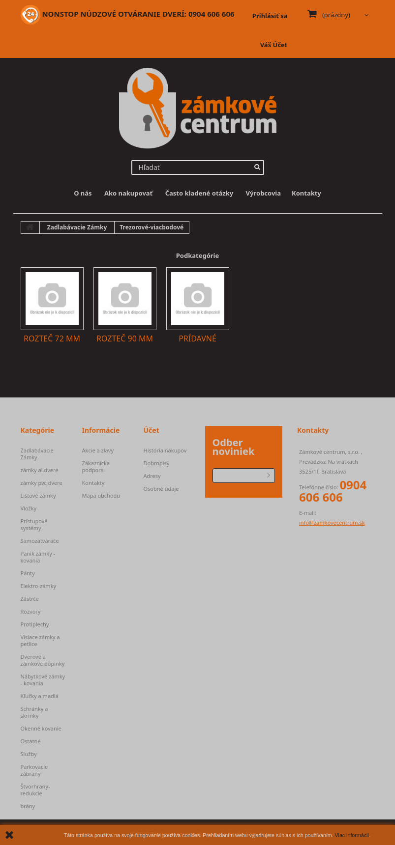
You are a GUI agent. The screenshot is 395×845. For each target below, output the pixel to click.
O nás (82, 193)
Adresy (152, 476)
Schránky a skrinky (34, 712)
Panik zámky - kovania (38, 557)
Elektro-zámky (39, 586)
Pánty (28, 573)
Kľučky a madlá (40, 696)
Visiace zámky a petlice (40, 641)
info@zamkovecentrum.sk (332, 522)
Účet (151, 430)
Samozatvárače (40, 540)
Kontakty (306, 193)
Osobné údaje (161, 488)
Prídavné (197, 338)
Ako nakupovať (128, 193)
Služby (29, 754)
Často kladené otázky (199, 193)
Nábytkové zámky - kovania (43, 680)
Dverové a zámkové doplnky (43, 660)
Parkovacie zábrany (34, 770)
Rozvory (31, 611)
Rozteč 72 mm (52, 338)
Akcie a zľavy (98, 450)
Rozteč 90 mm (124, 338)
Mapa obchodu (101, 495)
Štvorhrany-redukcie (35, 790)
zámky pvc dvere (41, 482)
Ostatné (31, 741)
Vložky (29, 508)
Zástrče (30, 598)
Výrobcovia (263, 193)
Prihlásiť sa (270, 15)
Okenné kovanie (41, 728)
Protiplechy (35, 624)
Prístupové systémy (34, 525)
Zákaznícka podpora (96, 467)
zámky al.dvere (40, 470)
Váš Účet (274, 44)
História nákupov (165, 450)
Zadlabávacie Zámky (37, 454)
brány (28, 806)
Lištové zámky (38, 495)
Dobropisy (157, 463)
